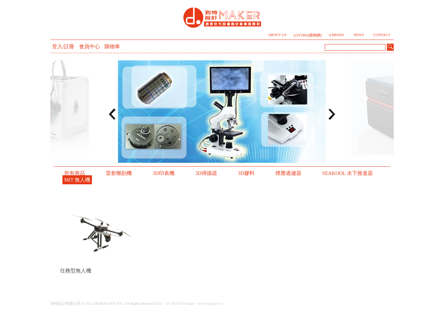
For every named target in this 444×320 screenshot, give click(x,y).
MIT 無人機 (77, 180)
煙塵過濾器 (288, 173)
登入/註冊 (63, 46)
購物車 (112, 46)
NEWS (358, 35)
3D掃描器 (206, 173)
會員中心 (89, 46)
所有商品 (74, 173)
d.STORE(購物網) (307, 35)
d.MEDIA (336, 35)
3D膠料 (246, 173)
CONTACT (381, 35)
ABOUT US (277, 35)
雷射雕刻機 (119, 173)
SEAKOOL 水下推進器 (347, 173)
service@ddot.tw (210, 303)
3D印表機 (163, 173)
